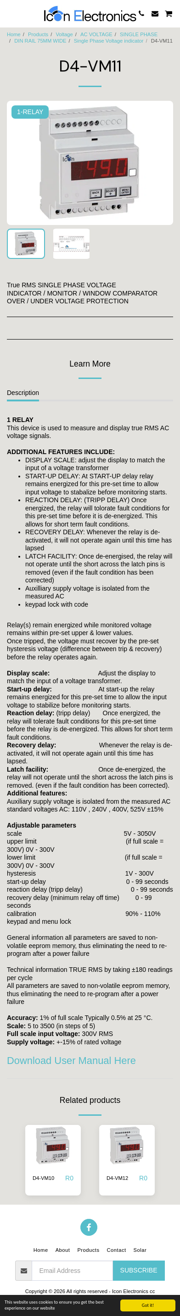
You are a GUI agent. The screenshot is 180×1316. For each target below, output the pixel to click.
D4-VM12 (117, 1178)
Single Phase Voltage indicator (109, 41)
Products (38, 34)
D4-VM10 (43, 1178)
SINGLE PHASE (139, 34)
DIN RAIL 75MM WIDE (40, 41)
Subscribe (139, 1270)
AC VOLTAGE (96, 34)
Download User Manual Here (71, 1060)
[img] (53, 1146)
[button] (10, 13)
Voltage (64, 34)
